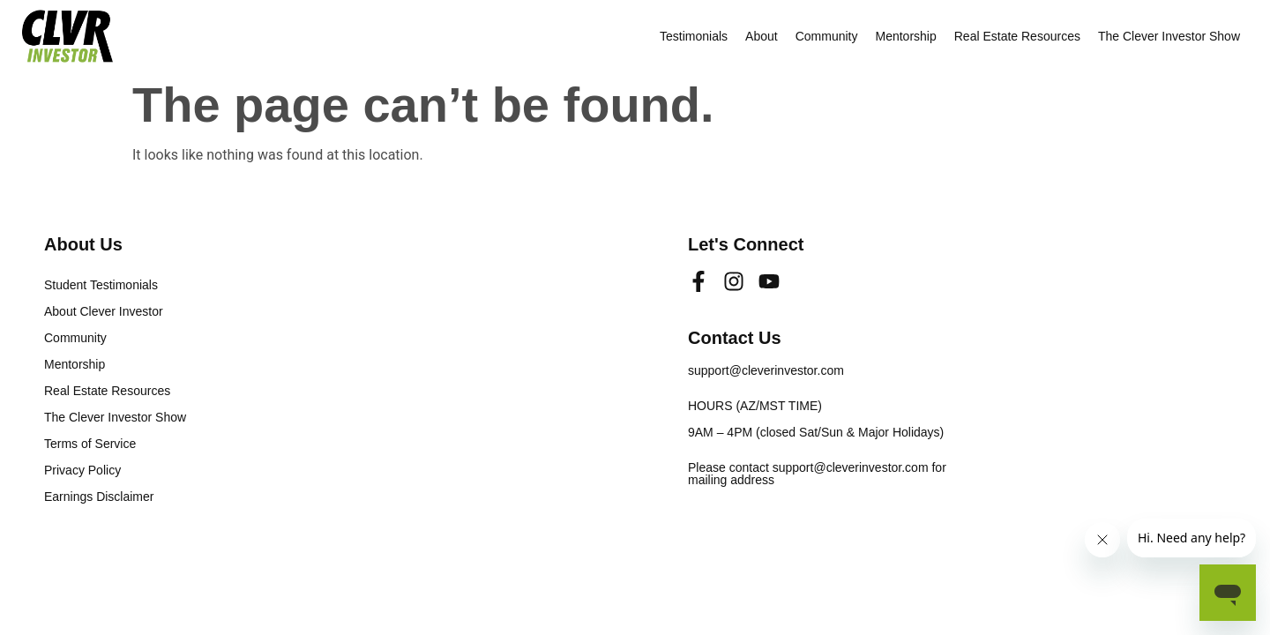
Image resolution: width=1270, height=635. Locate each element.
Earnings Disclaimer (98, 496)
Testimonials (694, 36)
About (761, 36)
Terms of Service (90, 444)
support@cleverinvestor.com (766, 370)
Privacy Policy (82, 470)
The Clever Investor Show (1169, 36)
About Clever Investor (103, 311)
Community (827, 36)
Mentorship (905, 36)
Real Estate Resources (1017, 36)
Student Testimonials (101, 285)
